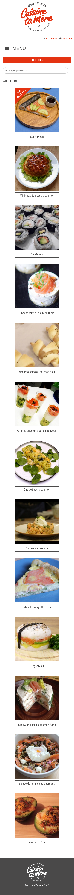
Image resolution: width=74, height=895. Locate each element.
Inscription (50, 38)
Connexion (65, 38)
